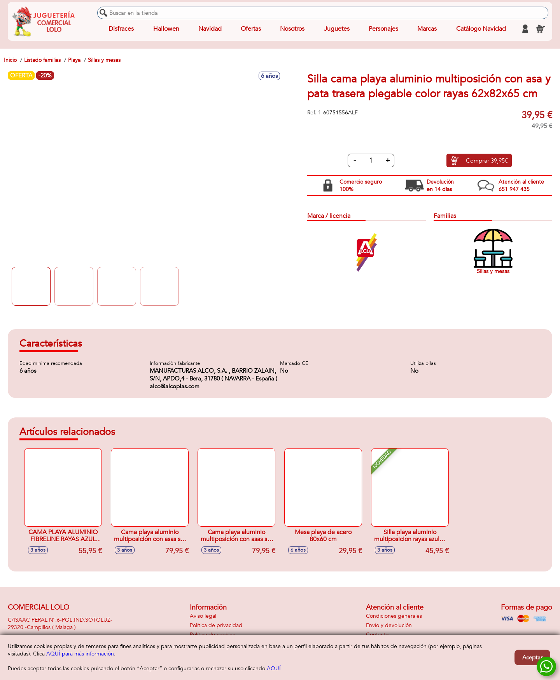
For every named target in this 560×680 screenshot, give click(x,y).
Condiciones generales (394, 616)
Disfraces (121, 29)
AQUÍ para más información (80, 653)
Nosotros (292, 29)
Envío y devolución (389, 625)
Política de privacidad (216, 625)
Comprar (487, 161)
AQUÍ (274, 668)
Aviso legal (203, 616)
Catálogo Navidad (481, 29)
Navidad (210, 29)
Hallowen (166, 29)
